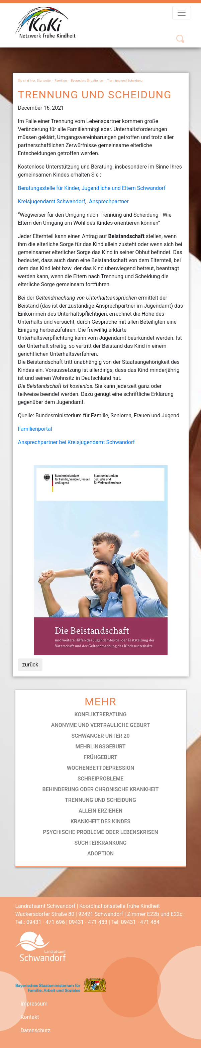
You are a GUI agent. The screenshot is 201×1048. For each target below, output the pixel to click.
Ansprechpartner (109, 201)
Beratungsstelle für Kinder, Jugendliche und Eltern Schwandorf (92, 188)
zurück (30, 664)
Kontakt (30, 1017)
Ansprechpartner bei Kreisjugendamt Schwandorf (76, 442)
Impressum (34, 1004)
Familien (61, 80)
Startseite (44, 80)
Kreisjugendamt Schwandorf (51, 201)
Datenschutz (36, 1030)
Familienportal (35, 429)
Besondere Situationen (87, 80)
